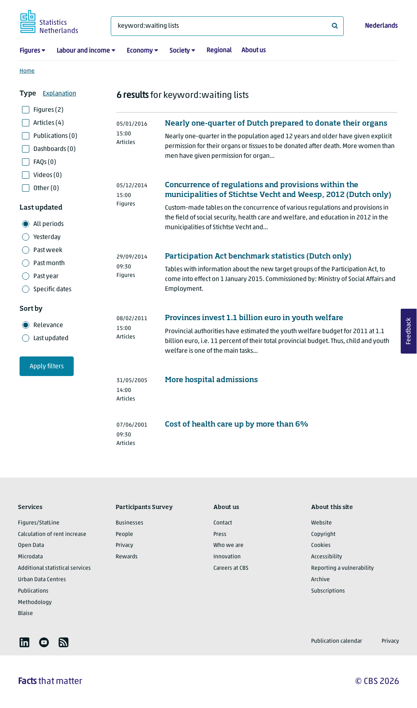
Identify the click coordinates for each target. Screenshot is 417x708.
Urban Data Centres (42, 579)
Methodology (35, 602)
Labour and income (83, 51)
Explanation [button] (59, 94)
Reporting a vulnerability (342, 568)
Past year (46, 276)
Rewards (127, 557)
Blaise (25, 613)
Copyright (323, 534)
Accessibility (326, 557)
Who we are (228, 545)
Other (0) (46, 188)
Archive (320, 579)
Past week (47, 250)
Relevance (48, 325)
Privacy (124, 545)
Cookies (321, 545)
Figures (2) (48, 110)
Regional (219, 50)
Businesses (129, 523)
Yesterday (47, 237)
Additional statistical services (54, 568)
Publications (33, 591)
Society (179, 51)
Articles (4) (48, 123)
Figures (30, 51)
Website (321, 523)
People (124, 534)
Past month (49, 263)
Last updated (50, 338)
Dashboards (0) (54, 149)
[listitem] (24, 642)
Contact (222, 523)
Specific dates (52, 289)
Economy (140, 51)
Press (219, 534)
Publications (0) (55, 136)
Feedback (409, 331)
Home (27, 71)
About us (253, 50)
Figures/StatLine (38, 523)
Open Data (31, 545)
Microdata (30, 557)
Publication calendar (336, 641)
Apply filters (47, 366)
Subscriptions (328, 591)
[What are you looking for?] (227, 26)
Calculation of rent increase (52, 534)
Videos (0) (47, 175)
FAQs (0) (44, 162)
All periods (48, 224)
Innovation (227, 557)
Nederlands (381, 26)
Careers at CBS (230, 568)
